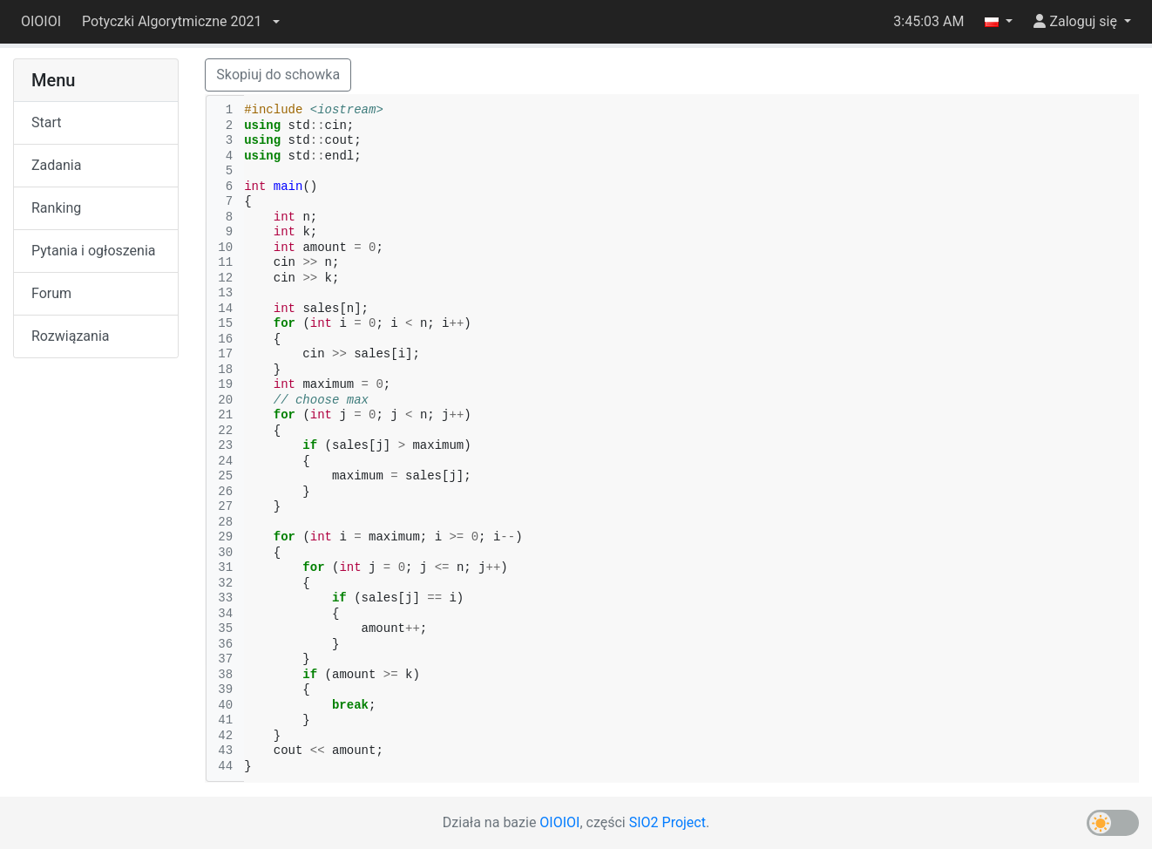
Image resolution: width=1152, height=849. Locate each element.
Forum (51, 293)
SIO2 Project (667, 822)
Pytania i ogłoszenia (93, 250)
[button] (180, 22)
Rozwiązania (70, 336)
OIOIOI (41, 21)
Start (46, 122)
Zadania (56, 165)
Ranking (56, 208)
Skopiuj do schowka (278, 74)
